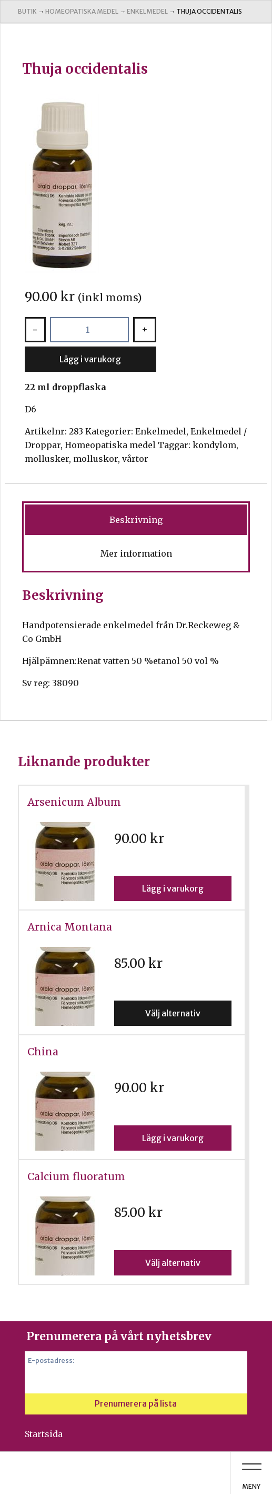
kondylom (214, 445)
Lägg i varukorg (90, 359)
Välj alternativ (172, 1013)
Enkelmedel (147, 11)
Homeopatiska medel (81, 11)
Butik (27, 11)
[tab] (135, 519)
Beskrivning (136, 520)
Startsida (44, 1434)
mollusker (47, 458)
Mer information (136, 553)
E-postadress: (51, 1360)
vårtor (135, 458)
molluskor (95, 458)
